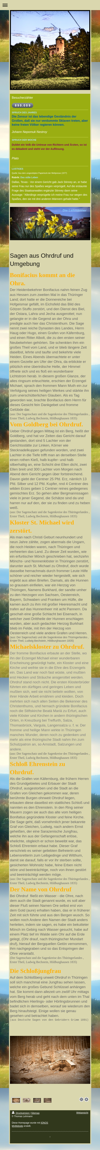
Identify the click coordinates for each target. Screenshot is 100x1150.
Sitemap (35, 1113)
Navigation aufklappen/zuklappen (50, 5)
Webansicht (82, 1112)
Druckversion (21, 1113)
